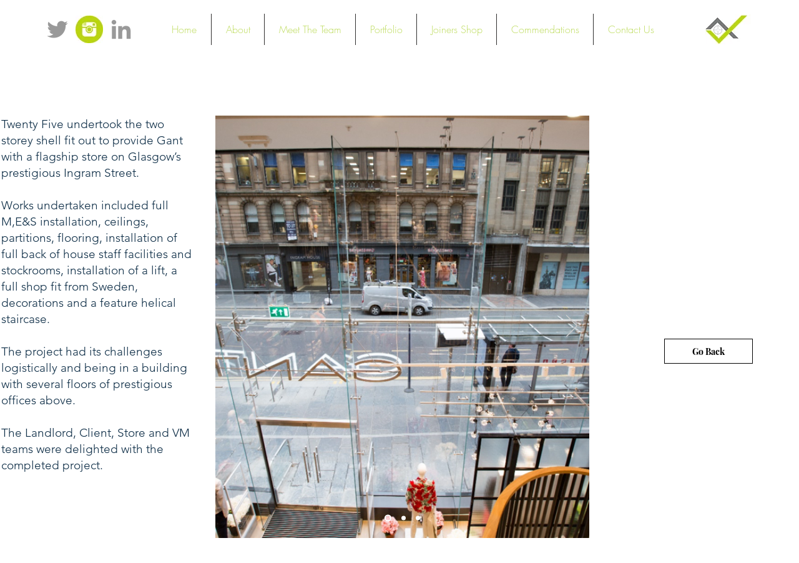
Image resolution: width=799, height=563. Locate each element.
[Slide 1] (388, 518)
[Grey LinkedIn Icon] (121, 29)
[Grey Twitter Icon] (57, 29)
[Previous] (232, 327)
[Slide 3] (418, 518)
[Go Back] (708, 351)
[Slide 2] (403, 518)
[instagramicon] (89, 29)
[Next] (571, 327)
